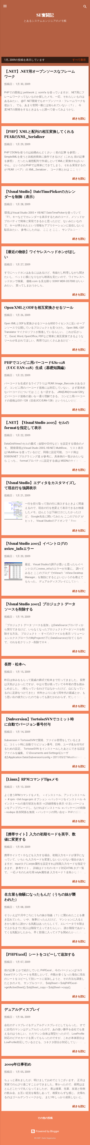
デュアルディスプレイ (22, 1009)
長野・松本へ (15, 664)
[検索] (85, 7)
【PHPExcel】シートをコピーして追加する (39, 954)
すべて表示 (79, 59)
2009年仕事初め (17, 1064)
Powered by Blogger (45, 1131)
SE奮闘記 (45, 15)
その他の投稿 (45, 1118)
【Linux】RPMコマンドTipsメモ (31, 779)
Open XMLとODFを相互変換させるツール (38, 307)
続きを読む (79, 118)
